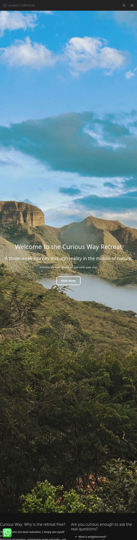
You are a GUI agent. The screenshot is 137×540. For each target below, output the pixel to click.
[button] (124, 5)
